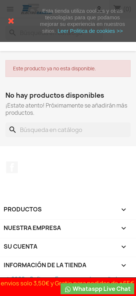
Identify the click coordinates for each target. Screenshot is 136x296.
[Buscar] (68, 129)
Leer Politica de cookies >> (90, 31)
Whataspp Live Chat (97, 289)
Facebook (12, 167)
